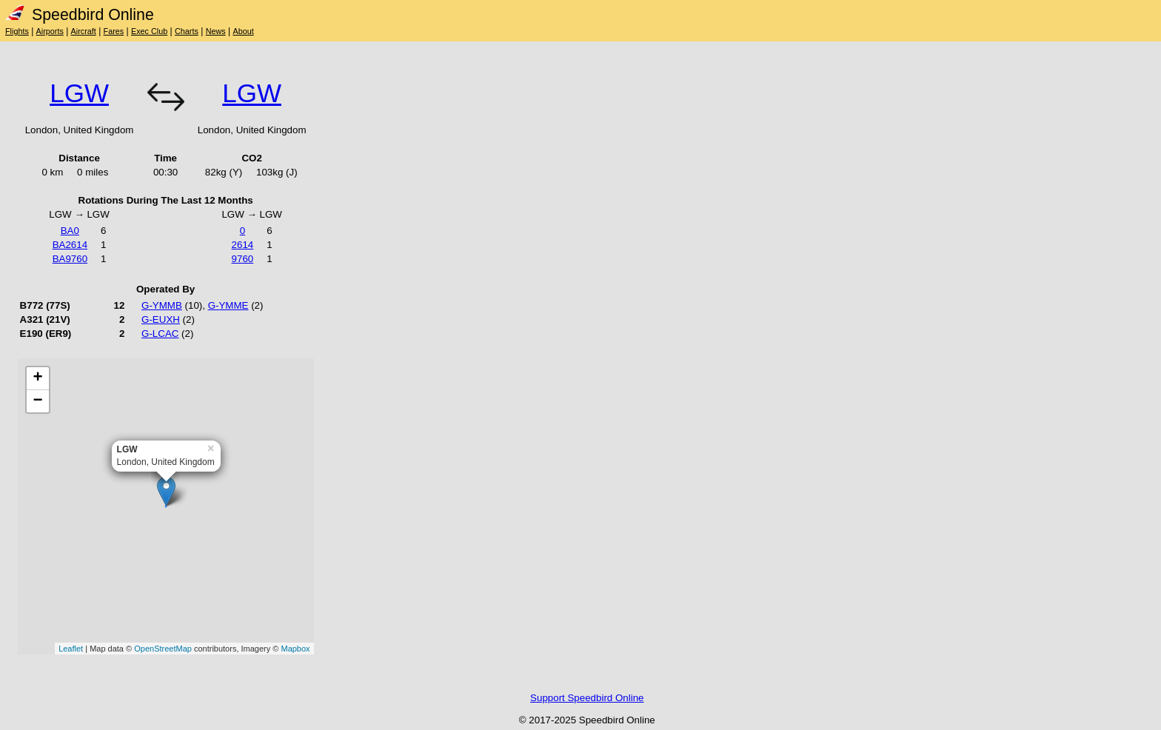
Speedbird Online (79, 15)
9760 (243, 258)
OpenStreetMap (163, 648)
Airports (50, 31)
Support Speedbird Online (586, 697)
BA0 (70, 230)
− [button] (38, 401)
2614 (243, 244)
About (242, 31)
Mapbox (295, 648)
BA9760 (70, 258)
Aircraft (83, 31)
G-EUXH (160, 319)
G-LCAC (159, 333)
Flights (17, 31)
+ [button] (38, 378)
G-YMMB (161, 305)
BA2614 (70, 244)
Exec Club (149, 31)
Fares (114, 31)
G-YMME (228, 305)
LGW (79, 92)
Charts (186, 31)
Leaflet (70, 648)
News (216, 31)
